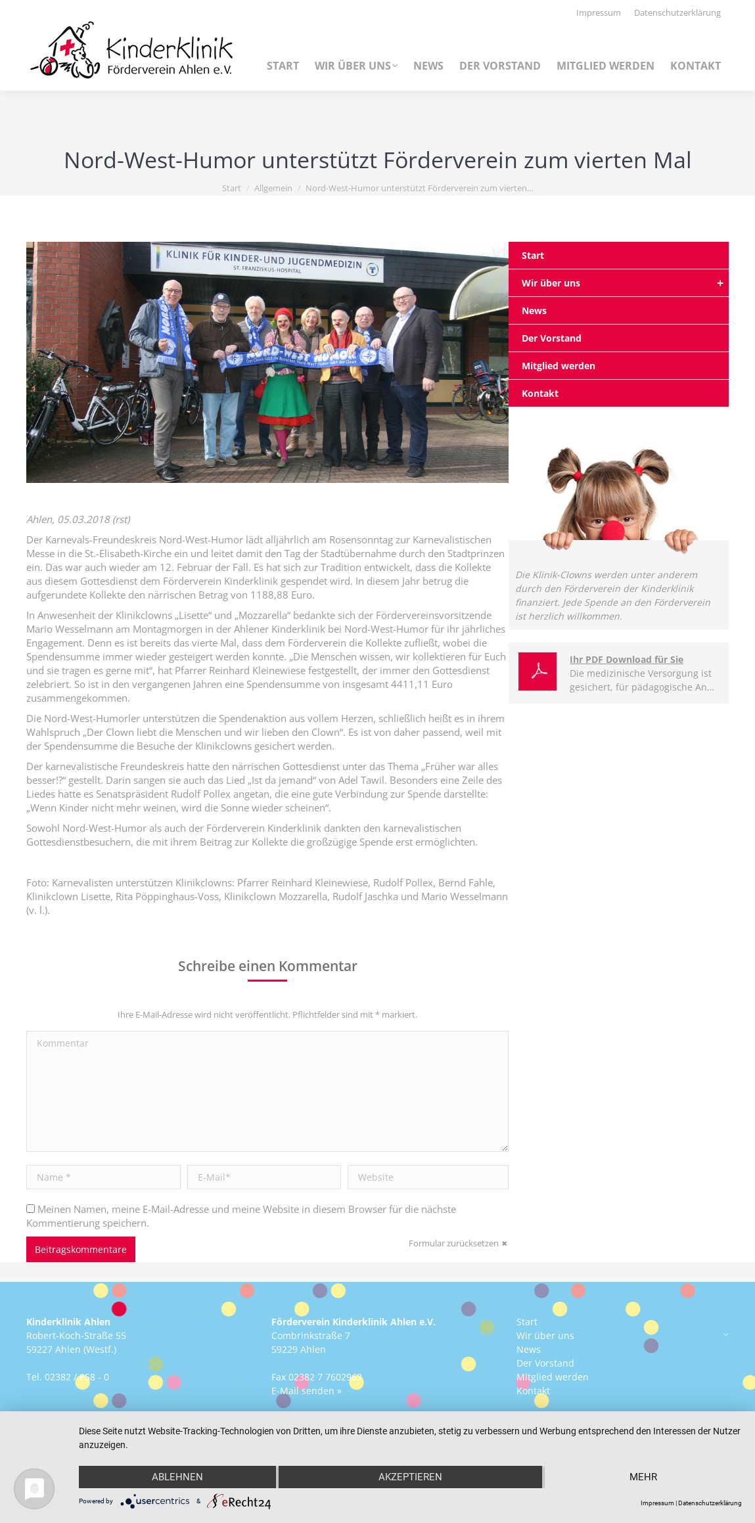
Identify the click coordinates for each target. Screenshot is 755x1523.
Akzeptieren (410, 1477)
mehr (643, 1477)
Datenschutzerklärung (710, 1503)
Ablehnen (177, 1477)
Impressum (657, 1503)
